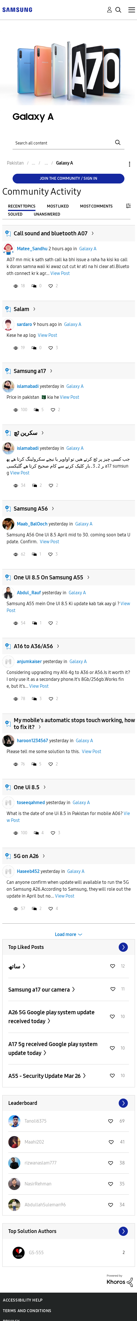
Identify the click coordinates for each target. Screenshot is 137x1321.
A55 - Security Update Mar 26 (45, 1075)
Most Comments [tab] (96, 206)
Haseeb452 (28, 871)
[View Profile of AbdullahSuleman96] (45, 1204)
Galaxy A (87, 248)
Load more (65, 934)
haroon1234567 (32, 740)
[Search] (68, 142)
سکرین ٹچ (25, 432)
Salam (21, 309)
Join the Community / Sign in (68, 178)
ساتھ (14, 966)
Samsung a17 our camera (39, 989)
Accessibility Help (23, 1300)
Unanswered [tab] (47, 214)
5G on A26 (26, 856)
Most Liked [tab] (58, 206)
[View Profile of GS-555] (36, 1252)
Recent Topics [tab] (21, 206)
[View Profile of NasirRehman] (38, 1184)
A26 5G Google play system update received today (51, 1017)
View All (69, 947)
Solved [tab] (15, 214)
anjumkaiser (29, 661)
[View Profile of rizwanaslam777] (41, 1163)
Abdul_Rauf (29, 592)
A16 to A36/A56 (33, 646)
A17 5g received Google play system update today (53, 1048)
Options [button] (120, 164)
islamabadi (28, 386)
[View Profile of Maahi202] (34, 1142)
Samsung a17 (30, 371)
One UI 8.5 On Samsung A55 (48, 577)
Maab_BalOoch (32, 524)
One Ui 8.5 (26, 787)
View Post (60, 273)
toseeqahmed (31, 802)
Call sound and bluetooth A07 (51, 233)
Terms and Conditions (27, 1310)
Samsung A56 (31, 508)
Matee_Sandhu (32, 248)
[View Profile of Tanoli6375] (36, 1121)
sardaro (24, 324)
